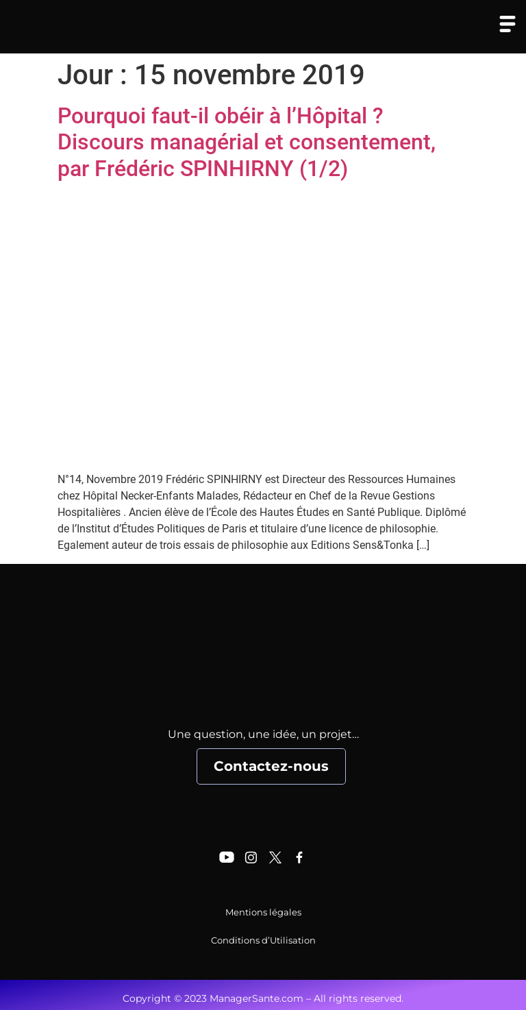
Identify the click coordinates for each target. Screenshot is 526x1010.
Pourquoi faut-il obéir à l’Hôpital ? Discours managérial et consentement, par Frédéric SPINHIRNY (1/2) (247, 142)
